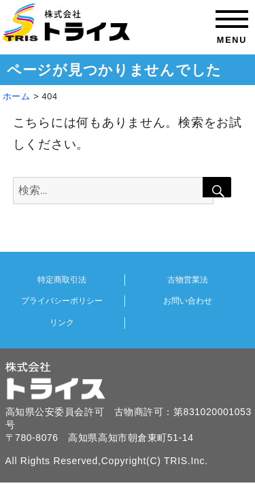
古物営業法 (187, 279)
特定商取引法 (61, 279)
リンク (62, 322)
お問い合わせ (187, 301)
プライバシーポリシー (62, 301)
